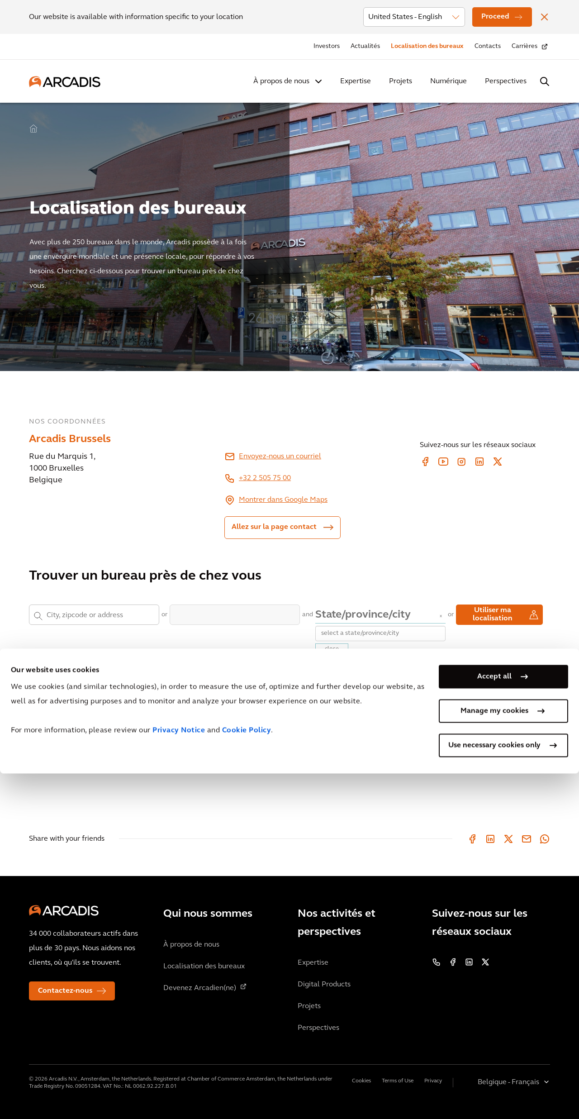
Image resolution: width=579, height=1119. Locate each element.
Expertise (355, 81)
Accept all (494, 1022)
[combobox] (98, 614)
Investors (326, 46)
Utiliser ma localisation (493, 614)
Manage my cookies (494, 1056)
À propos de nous (281, 81)
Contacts (488, 46)
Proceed (495, 16)
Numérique (448, 81)
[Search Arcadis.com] (544, 81)
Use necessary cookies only (494, 1091)
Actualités (365, 46)
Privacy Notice (178, 1076)
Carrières (524, 46)
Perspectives (506, 81)
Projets (400, 81)
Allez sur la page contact (274, 527)
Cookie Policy (246, 1076)
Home (33, 129)
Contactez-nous (65, 991)
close (332, 649)
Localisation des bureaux (427, 46)
